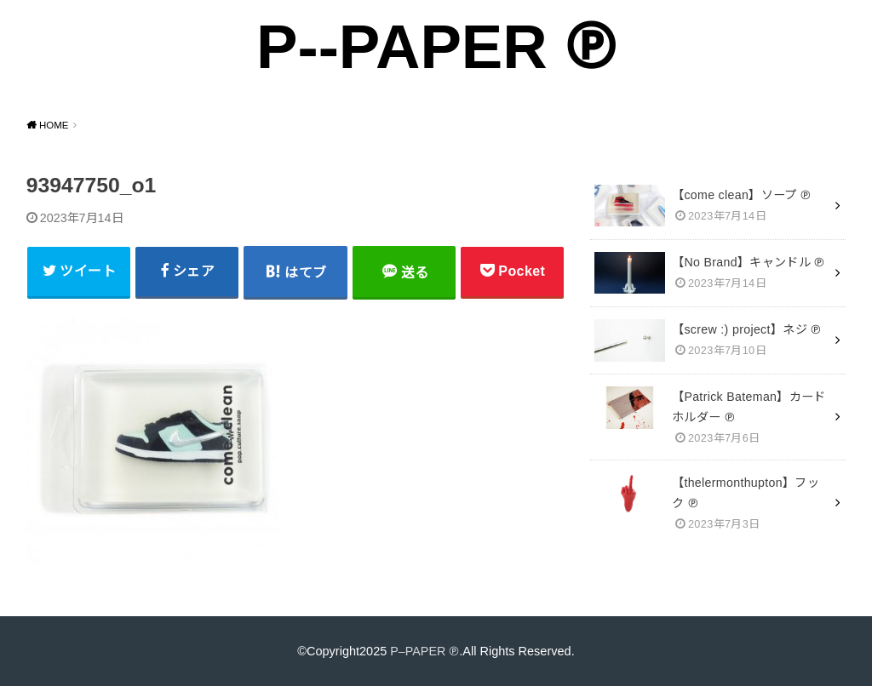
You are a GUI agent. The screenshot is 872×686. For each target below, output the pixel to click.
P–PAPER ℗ (425, 650)
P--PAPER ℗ (435, 46)
